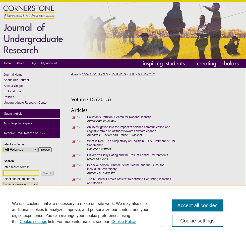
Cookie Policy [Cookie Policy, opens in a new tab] (123, 221)
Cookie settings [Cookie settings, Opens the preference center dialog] (197, 220)
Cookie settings (33, 221)
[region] (123, 212)
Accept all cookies (197, 205)
